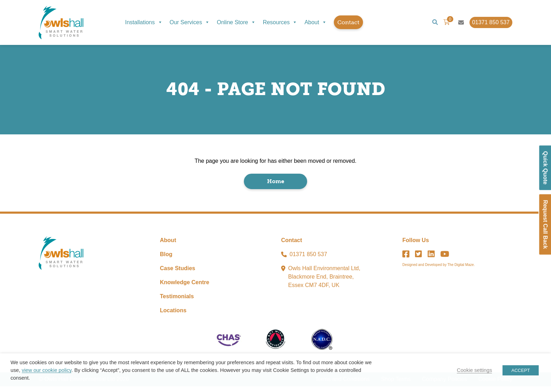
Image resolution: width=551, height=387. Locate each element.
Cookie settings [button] (474, 370)
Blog (166, 255)
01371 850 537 (308, 255)
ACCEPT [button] (520, 370)
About (315, 22)
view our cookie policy (46, 370)
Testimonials (177, 297)
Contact (348, 22)
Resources (280, 22)
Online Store (236, 22)
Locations (173, 311)
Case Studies (177, 269)
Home (275, 182)
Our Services (190, 22)
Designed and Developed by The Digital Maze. (438, 265)
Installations (144, 22)
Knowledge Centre (184, 283)
